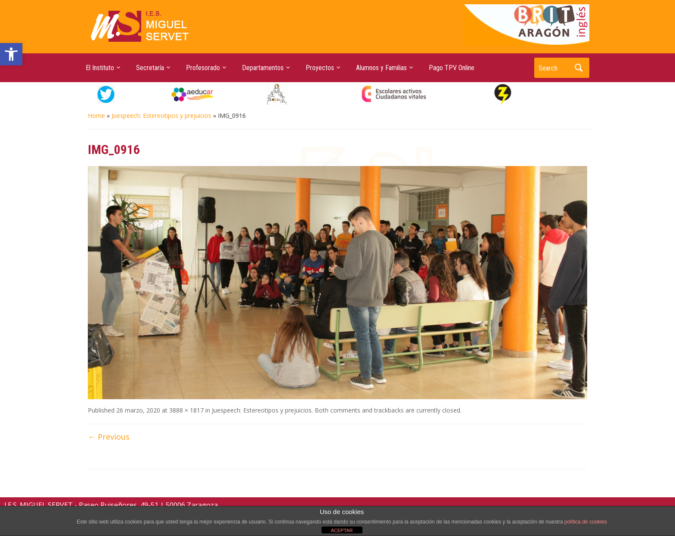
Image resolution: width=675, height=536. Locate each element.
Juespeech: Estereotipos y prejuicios (161, 115)
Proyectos (320, 68)
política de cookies (585, 522)
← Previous (109, 436)
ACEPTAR (342, 530)
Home (96, 115)
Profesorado (203, 68)
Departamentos (263, 68)
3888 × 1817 (186, 410)
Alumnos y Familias (381, 68)
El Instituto (100, 68)
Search (578, 68)
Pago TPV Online (451, 68)
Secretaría (150, 68)
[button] (11, 54)
